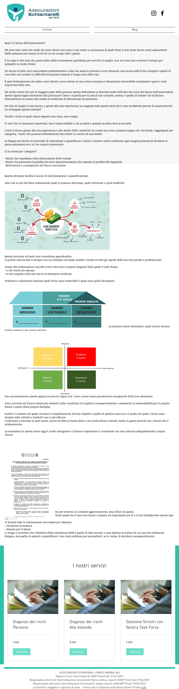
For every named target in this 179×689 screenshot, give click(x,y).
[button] (21, 651)
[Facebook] (162, 13)
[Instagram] (153, 13)
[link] (33, 625)
